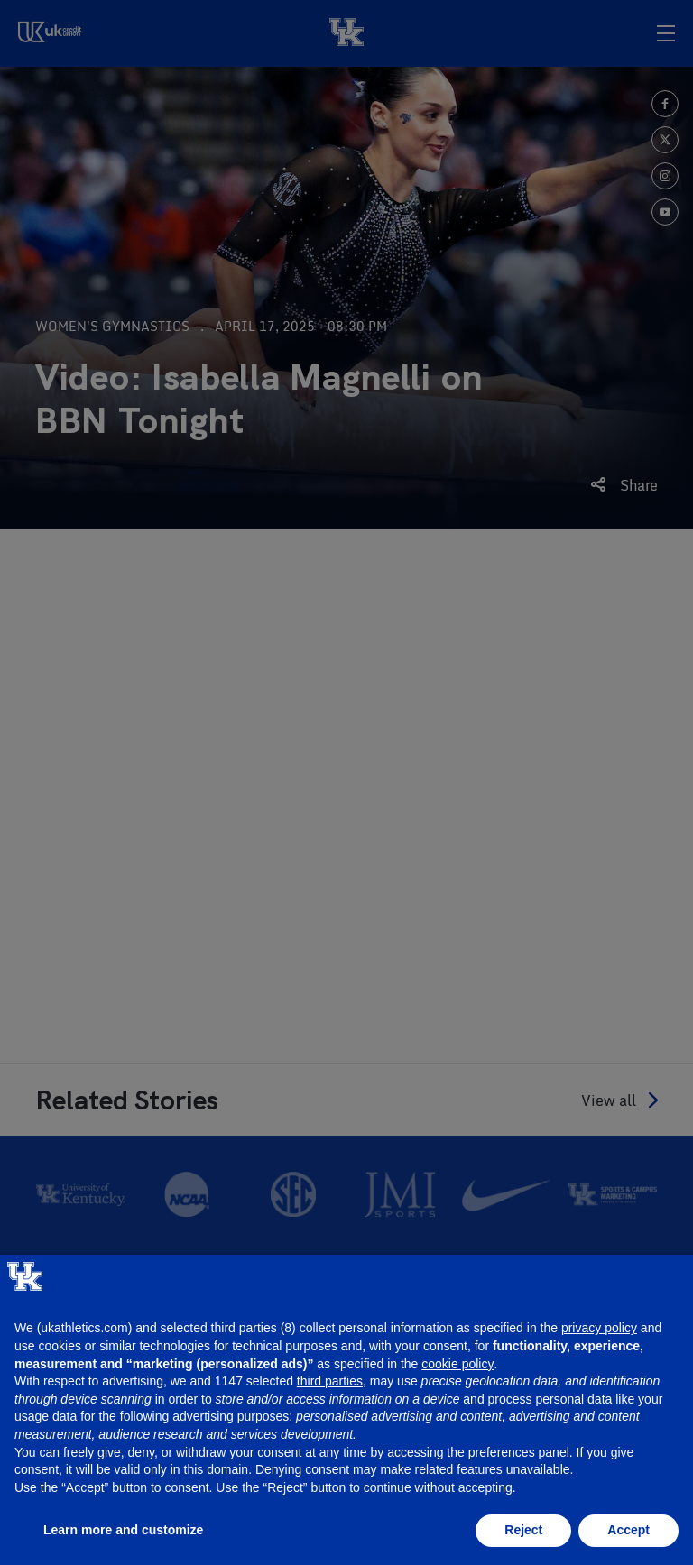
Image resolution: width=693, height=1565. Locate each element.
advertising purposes (230, 1416)
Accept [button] (628, 1530)
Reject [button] (523, 1530)
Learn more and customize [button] (123, 1530)
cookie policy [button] (457, 1364)
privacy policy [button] (599, 1328)
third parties (330, 1381)
